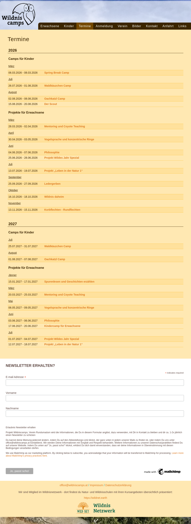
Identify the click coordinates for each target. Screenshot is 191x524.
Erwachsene (49, 26)
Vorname (11, 392)
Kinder (69, 26)
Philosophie (51, 152)
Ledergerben (52, 183)
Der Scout (50, 104)
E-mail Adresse (16, 377)
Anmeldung (104, 26)
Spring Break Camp (56, 72)
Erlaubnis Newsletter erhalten (21, 427)
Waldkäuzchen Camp (57, 85)
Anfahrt (168, 26)
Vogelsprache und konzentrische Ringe (69, 139)
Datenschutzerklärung (118, 485)
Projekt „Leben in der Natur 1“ (63, 170)
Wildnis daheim (54, 196)
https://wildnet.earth (95, 497)
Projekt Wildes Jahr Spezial (61, 157)
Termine (85, 26)
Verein (122, 26)
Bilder (136, 26)
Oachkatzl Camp (54, 98)
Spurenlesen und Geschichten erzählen (69, 281)
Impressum (96, 485)
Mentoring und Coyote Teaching (64, 126)
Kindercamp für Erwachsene (62, 325)
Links (182, 26)
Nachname (12, 408)
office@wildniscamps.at (73, 485)
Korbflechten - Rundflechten (62, 209)
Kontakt (152, 26)
